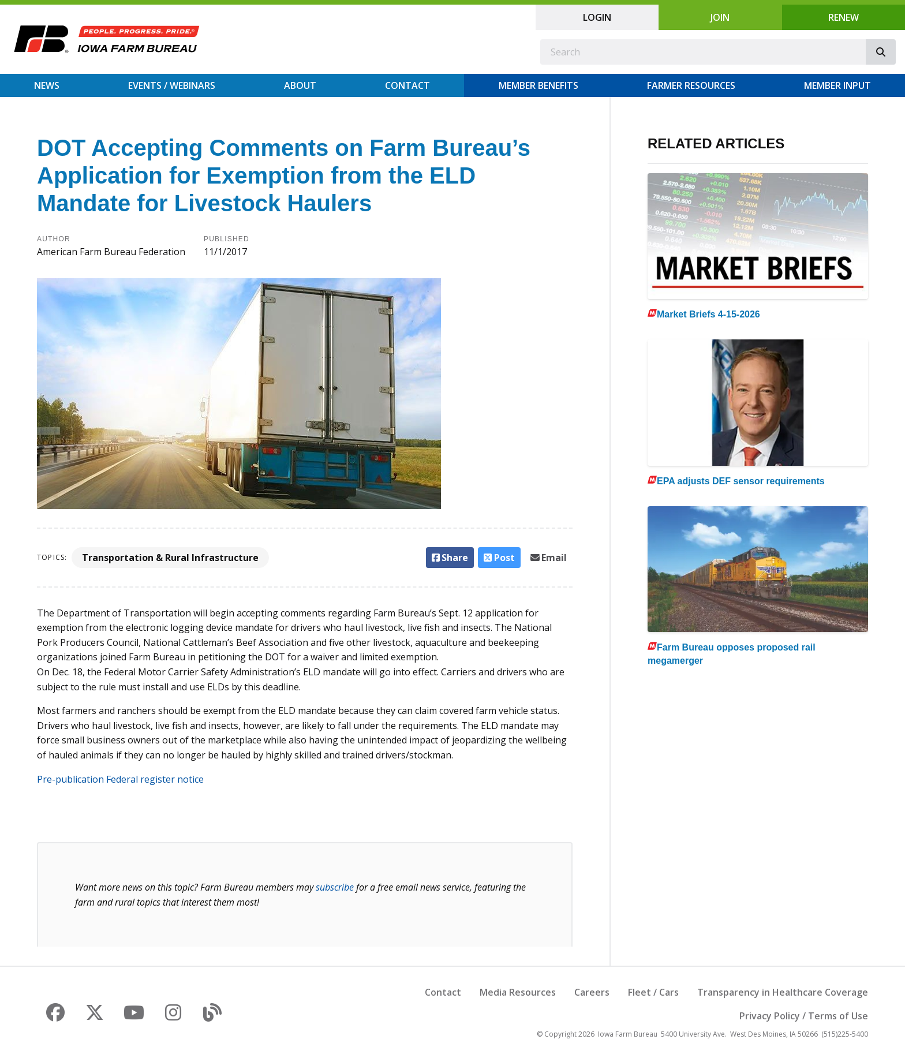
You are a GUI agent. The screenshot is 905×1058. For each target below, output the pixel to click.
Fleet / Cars (653, 992)
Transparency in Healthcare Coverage (782, 992)
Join (720, 17)
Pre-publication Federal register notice (120, 779)
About (300, 85)
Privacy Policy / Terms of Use (803, 1016)
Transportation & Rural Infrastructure (170, 557)
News (46, 85)
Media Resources (518, 992)
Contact (407, 85)
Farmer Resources (691, 85)
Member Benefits (538, 85)
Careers (591, 992)
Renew (843, 17)
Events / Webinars (171, 85)
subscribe (335, 887)
